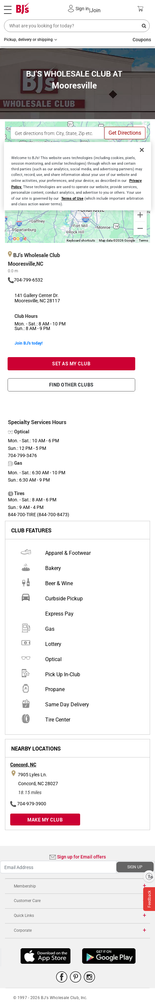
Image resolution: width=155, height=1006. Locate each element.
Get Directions (124, 133)
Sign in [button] (82, 8)
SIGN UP (134, 867)
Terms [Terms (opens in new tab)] (143, 240)
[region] (77, 176)
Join (95, 10)
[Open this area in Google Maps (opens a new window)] (17, 238)
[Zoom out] (140, 228)
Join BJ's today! (29, 343)
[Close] (142, 150)
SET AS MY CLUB (71, 363)
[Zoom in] (140, 214)
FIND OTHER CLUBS (71, 385)
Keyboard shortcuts (81, 240)
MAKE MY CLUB (45, 820)
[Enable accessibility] (149, 876)
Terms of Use (72, 198)
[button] (71, 8)
